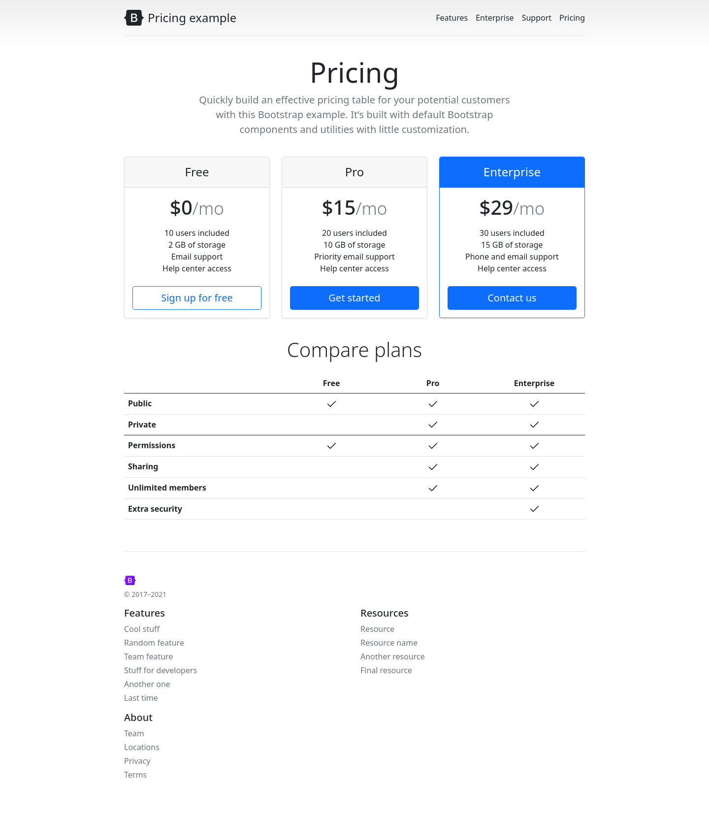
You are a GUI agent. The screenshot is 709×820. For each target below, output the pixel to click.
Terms (135, 774)
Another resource (392, 656)
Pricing (572, 17)
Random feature (154, 642)
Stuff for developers (160, 670)
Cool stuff (142, 628)
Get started (354, 297)
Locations (142, 747)
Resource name (389, 642)
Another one (147, 684)
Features (452, 17)
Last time (141, 697)
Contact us (512, 297)
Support (536, 17)
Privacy (137, 760)
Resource (377, 628)
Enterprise (495, 17)
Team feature (148, 656)
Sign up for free (197, 297)
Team (134, 733)
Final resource (386, 670)
